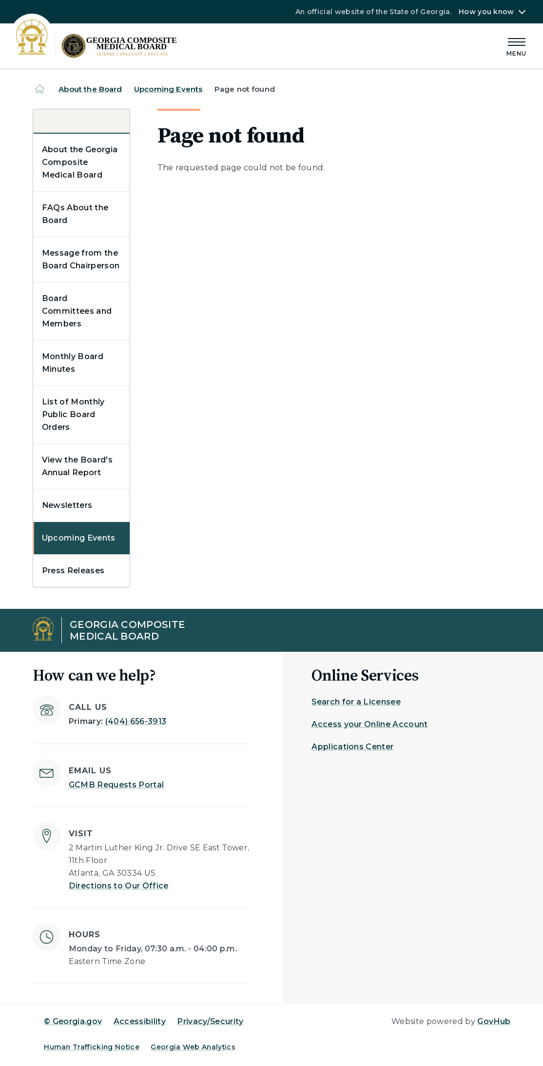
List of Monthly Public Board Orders (73, 414)
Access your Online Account (369, 724)
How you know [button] (486, 12)
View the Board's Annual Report (77, 466)
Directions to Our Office (119, 885)
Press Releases (73, 570)
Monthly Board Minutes (72, 363)
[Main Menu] (516, 45)
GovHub (493, 1021)
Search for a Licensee (356, 701)
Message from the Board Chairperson (80, 259)
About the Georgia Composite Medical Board (79, 162)
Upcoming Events (168, 89)
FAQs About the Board (75, 214)
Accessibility (140, 1021)
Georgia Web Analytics (193, 1047)
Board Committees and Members (77, 311)
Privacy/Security (210, 1021)
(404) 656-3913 (135, 721)
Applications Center (352, 746)
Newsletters (67, 505)
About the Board (90, 89)
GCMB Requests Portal (116, 784)
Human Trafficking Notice (91, 1047)
